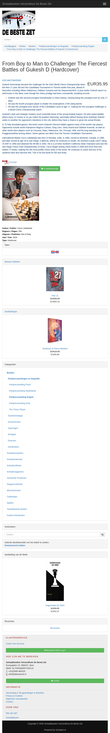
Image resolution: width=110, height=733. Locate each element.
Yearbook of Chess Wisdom (55, 348)
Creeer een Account (15, 643)
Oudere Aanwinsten (16, 515)
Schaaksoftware (14, 465)
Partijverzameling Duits (18, 403)
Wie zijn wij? (11, 713)
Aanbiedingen (11, 311)
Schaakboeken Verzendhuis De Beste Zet (26, 3)
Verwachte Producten (16, 478)
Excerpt (13, 162)
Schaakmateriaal (14, 459)
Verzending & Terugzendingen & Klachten (25, 693)
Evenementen (14, 422)
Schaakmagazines (15, 472)
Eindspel (11, 434)
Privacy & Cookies (14, 696)
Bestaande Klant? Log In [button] (55, 650)
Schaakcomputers (15, 453)
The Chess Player (16, 409)
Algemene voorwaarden (17, 699)
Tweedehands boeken (17, 509)
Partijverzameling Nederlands (21, 391)
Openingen (12, 428)
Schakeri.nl (61, 730)
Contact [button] (55, 681)
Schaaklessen (12, 717)
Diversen (11, 440)
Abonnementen (14, 490)
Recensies (55, 628)
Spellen (10, 503)
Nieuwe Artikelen (12, 262)
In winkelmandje (49, 168)
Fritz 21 (55, 295)
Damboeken (13, 447)
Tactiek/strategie (15, 416)
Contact (9, 702)
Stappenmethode (15, 484)
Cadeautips (12, 496)
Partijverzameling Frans (19, 384)
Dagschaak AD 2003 (55, 605)
